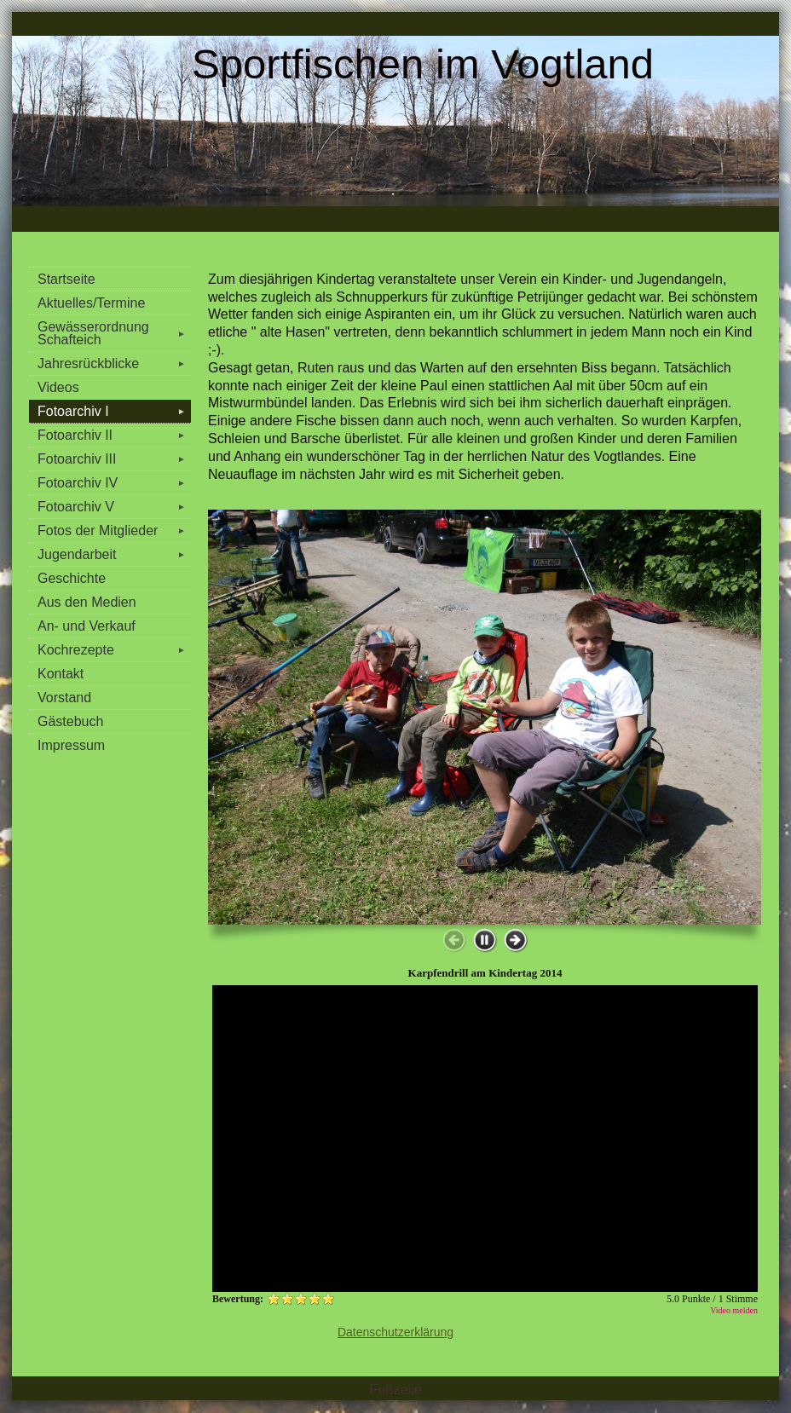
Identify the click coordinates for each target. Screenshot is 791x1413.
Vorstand (64, 697)
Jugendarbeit (114, 554)
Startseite (66, 279)
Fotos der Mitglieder (114, 530)
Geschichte (72, 578)
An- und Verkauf (87, 626)
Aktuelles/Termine (91, 303)
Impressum (71, 745)
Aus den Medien (87, 602)
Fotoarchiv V (114, 506)
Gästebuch (70, 721)
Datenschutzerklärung (395, 1332)
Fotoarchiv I (114, 411)
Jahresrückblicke (114, 363)
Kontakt (61, 673)
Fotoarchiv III (114, 459)
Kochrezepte (114, 650)
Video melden (734, 1310)
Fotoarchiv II (114, 435)
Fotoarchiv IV (114, 483)
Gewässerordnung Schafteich (114, 333)
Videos (58, 387)
